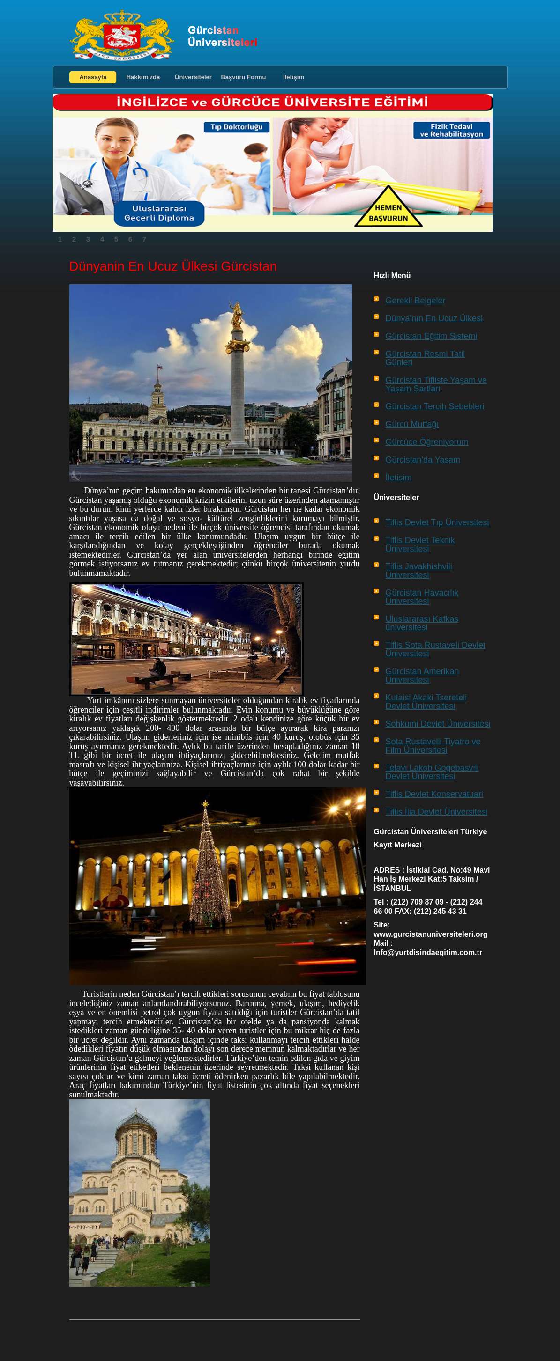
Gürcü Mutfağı (412, 424)
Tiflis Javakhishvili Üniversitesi (419, 571)
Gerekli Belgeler (416, 300)
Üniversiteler (193, 77)
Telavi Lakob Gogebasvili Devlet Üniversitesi (432, 772)
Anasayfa (93, 77)
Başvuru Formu (243, 77)
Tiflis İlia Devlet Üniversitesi (437, 812)
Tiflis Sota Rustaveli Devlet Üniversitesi (435, 649)
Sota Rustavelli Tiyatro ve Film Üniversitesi (433, 746)
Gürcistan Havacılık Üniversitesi (422, 597)
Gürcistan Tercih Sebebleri (435, 406)
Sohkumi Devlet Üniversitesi (438, 723)
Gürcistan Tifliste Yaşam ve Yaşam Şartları (436, 384)
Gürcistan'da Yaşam (423, 459)
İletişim (293, 77)
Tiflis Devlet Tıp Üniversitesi (437, 522)
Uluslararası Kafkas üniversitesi (422, 623)
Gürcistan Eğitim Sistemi (432, 336)
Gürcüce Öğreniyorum (427, 442)
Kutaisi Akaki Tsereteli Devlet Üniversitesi (426, 702)
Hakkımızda (143, 77)
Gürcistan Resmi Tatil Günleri (425, 358)
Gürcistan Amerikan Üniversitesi (422, 675)
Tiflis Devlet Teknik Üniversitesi (420, 544)
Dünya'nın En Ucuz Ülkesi (434, 318)
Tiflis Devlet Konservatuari (434, 794)
